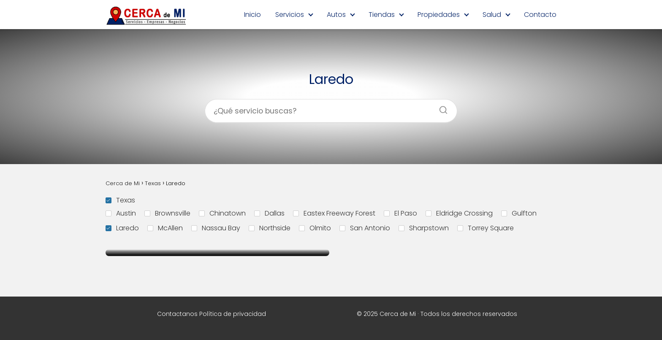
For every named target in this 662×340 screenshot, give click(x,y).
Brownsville (167, 213)
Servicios (289, 14)
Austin (121, 213)
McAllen (165, 228)
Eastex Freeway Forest (334, 213)
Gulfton (519, 213)
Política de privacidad (232, 314)
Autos (336, 14)
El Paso (400, 213)
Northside (269, 228)
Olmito (315, 228)
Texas (120, 200)
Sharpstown (424, 228)
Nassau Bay (215, 228)
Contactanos (177, 314)
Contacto (540, 14)
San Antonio (364, 228)
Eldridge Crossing (459, 213)
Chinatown (222, 213)
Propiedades (439, 14)
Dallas (269, 213)
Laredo (122, 228)
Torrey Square (485, 228)
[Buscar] (440, 107)
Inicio (252, 14)
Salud (492, 14)
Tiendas (382, 14)
